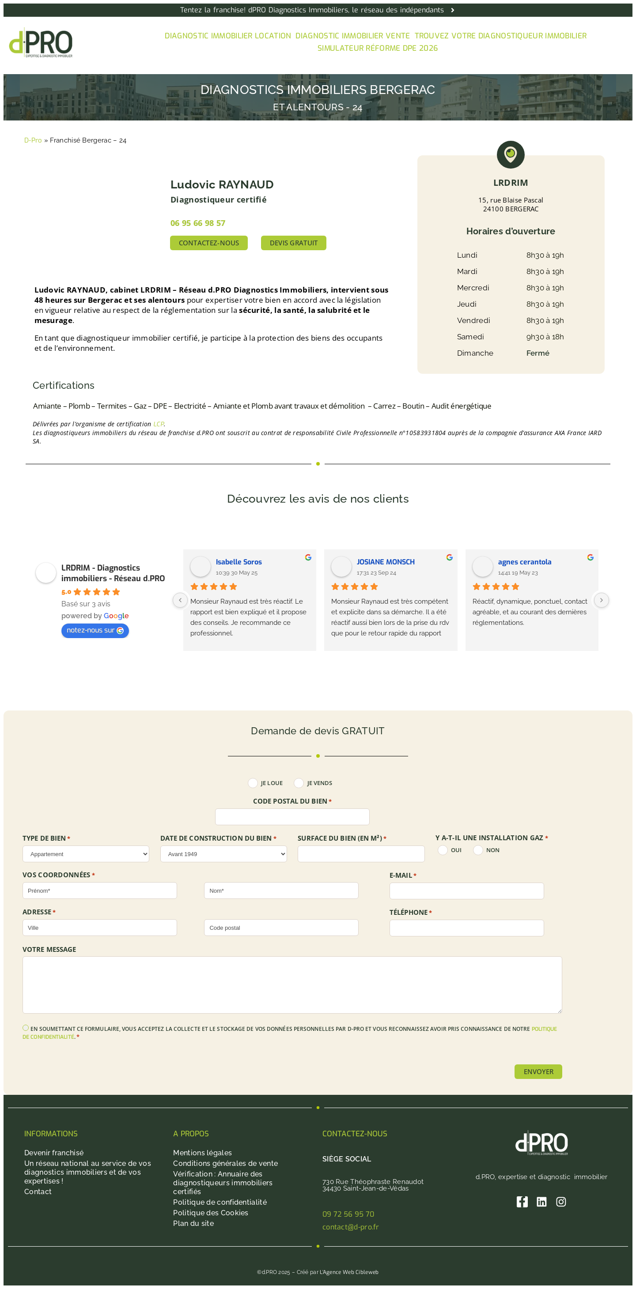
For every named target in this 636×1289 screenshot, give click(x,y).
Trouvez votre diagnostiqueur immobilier (501, 36)
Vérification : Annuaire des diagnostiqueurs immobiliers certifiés (223, 1183)
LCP (158, 424)
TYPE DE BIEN (47, 838)
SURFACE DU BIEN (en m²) (342, 838)
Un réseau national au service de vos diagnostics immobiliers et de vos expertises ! (87, 1172)
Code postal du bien (292, 801)
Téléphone (411, 912)
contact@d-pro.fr (350, 1227)
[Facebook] (522, 1201)
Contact (38, 1192)
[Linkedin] (541, 1201)
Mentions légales (202, 1153)
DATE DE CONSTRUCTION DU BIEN (218, 838)
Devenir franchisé (53, 1153)
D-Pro (33, 140)
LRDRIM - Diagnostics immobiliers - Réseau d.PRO (113, 573)
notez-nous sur (95, 630)
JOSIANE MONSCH (386, 562)
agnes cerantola (525, 562)
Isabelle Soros (239, 562)
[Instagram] (561, 1201)
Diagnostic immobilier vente (352, 36)
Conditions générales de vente (225, 1163)
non (493, 850)
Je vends (320, 783)
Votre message (49, 949)
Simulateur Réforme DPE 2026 (378, 48)
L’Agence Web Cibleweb (349, 1272)
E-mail (403, 875)
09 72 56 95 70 (348, 1214)
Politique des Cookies (210, 1213)
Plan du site (193, 1223)
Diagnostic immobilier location (228, 36)
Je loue (272, 783)
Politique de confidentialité (219, 1202)
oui (456, 850)
